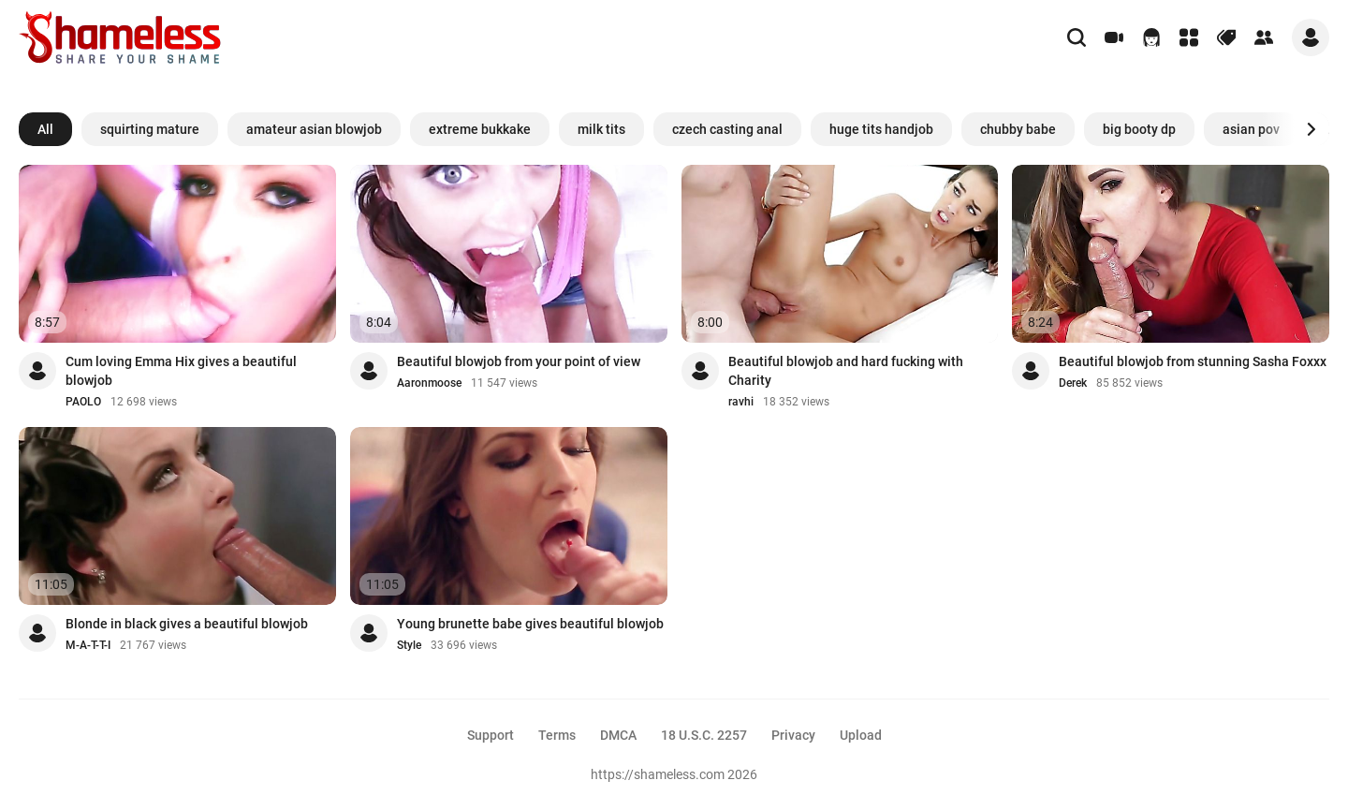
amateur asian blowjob (314, 129)
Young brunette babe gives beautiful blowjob (530, 623)
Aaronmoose (429, 383)
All (45, 129)
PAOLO (83, 401)
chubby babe (1018, 129)
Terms (557, 735)
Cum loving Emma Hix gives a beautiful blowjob (181, 371)
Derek (1073, 383)
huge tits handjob (881, 129)
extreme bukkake (480, 129)
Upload (861, 735)
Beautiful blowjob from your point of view (518, 361)
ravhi (741, 401)
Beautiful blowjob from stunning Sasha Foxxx (1192, 361)
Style (409, 645)
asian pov (1251, 129)
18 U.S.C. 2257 (704, 735)
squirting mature (149, 129)
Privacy (793, 735)
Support (490, 735)
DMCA (618, 735)
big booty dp (1139, 129)
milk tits (601, 129)
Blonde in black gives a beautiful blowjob (187, 623)
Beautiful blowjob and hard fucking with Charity (845, 371)
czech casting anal (727, 129)
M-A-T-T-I (88, 645)
